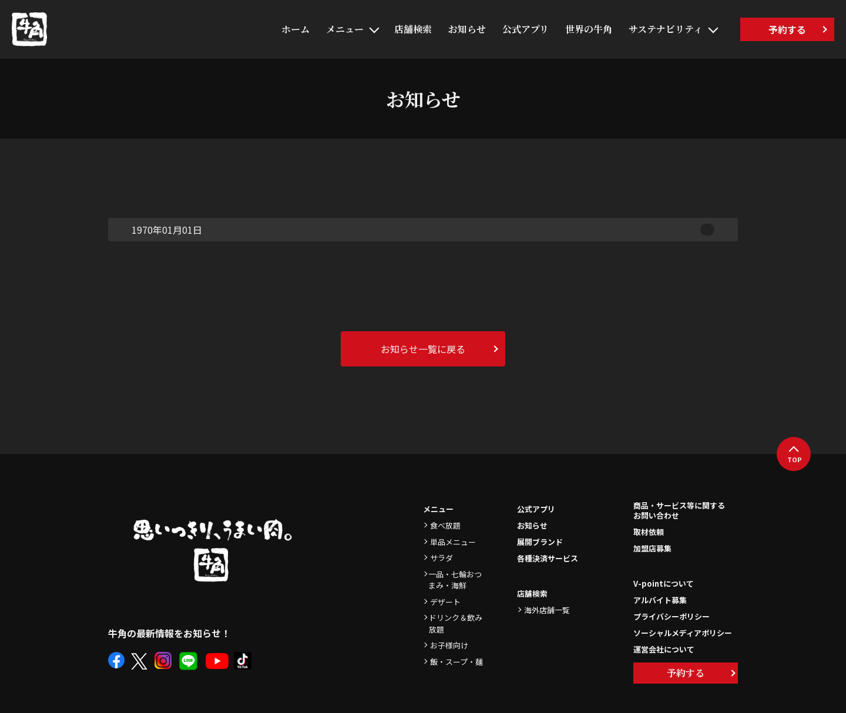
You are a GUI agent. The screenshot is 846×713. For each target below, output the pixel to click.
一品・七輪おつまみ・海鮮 (455, 580)
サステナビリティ (666, 29)
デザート (445, 601)
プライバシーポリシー (671, 616)
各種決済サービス (547, 558)
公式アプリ (525, 29)
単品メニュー (453, 541)
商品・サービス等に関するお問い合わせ (679, 511)
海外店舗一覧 (547, 610)
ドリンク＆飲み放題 (455, 623)
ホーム (295, 29)
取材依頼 (648, 531)
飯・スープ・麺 (456, 661)
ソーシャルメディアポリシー (682, 632)
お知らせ (467, 29)
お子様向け (449, 645)
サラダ (441, 557)
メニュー (345, 29)
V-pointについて (663, 583)
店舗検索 (413, 29)
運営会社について (663, 649)
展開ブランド (540, 541)
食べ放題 (445, 525)
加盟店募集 (652, 548)
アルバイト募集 (660, 600)
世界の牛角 (588, 29)
